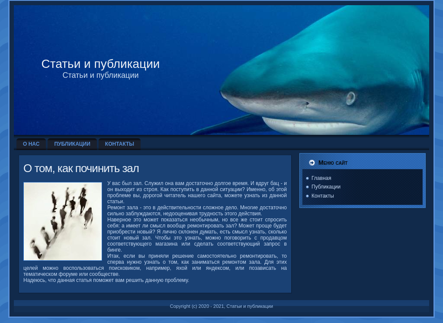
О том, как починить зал (81, 168)
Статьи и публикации (101, 63)
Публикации (325, 187)
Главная (321, 178)
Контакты (322, 196)
